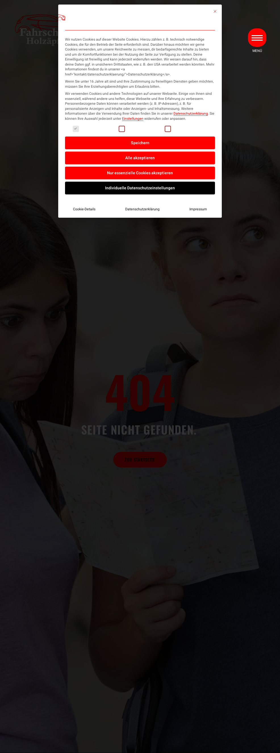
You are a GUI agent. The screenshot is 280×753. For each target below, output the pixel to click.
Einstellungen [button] (132, 118)
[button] (256, 40)
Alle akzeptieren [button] (140, 158)
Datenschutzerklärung (191, 113)
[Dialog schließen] (215, 11)
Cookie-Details (84, 209)
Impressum (198, 209)
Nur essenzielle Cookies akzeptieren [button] (140, 173)
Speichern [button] (140, 143)
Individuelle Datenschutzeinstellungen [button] (140, 188)
